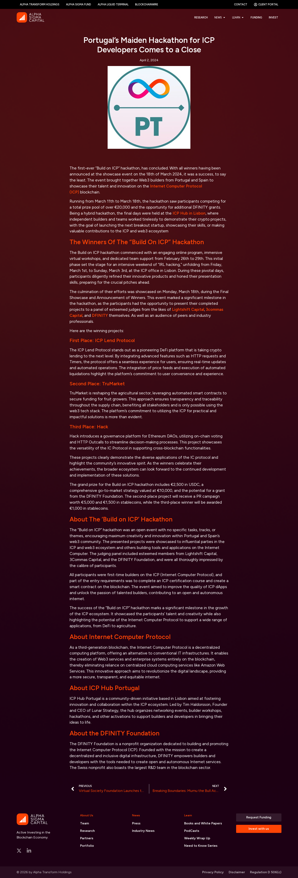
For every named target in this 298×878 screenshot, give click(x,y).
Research (87, 831)
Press (136, 823)
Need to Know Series (200, 846)
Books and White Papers (203, 823)
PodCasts (191, 831)
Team (84, 823)
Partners (86, 838)
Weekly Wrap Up (197, 838)
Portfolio (87, 846)
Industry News (143, 831)
